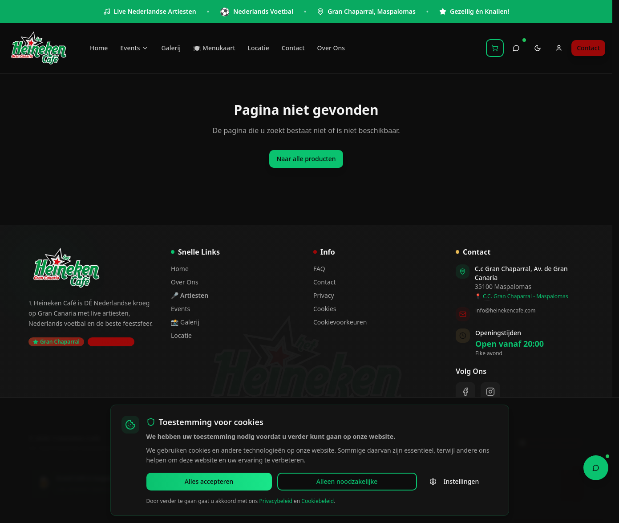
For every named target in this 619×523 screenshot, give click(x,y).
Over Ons (331, 48)
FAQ (319, 268)
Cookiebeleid (317, 501)
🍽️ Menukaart (214, 48)
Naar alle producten (306, 158)
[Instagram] (490, 391)
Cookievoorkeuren (340, 322)
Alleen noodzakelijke (253, 481)
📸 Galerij (185, 322)
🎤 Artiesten (189, 295)
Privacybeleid (275, 501)
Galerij (170, 48)
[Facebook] (465, 391)
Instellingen (329, 481)
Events (134, 48)
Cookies (324, 308)
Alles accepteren (178, 481)
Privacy (323, 295)
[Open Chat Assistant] (595, 466)
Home (99, 48)
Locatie (258, 48)
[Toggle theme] (537, 48)
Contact (293, 48)
